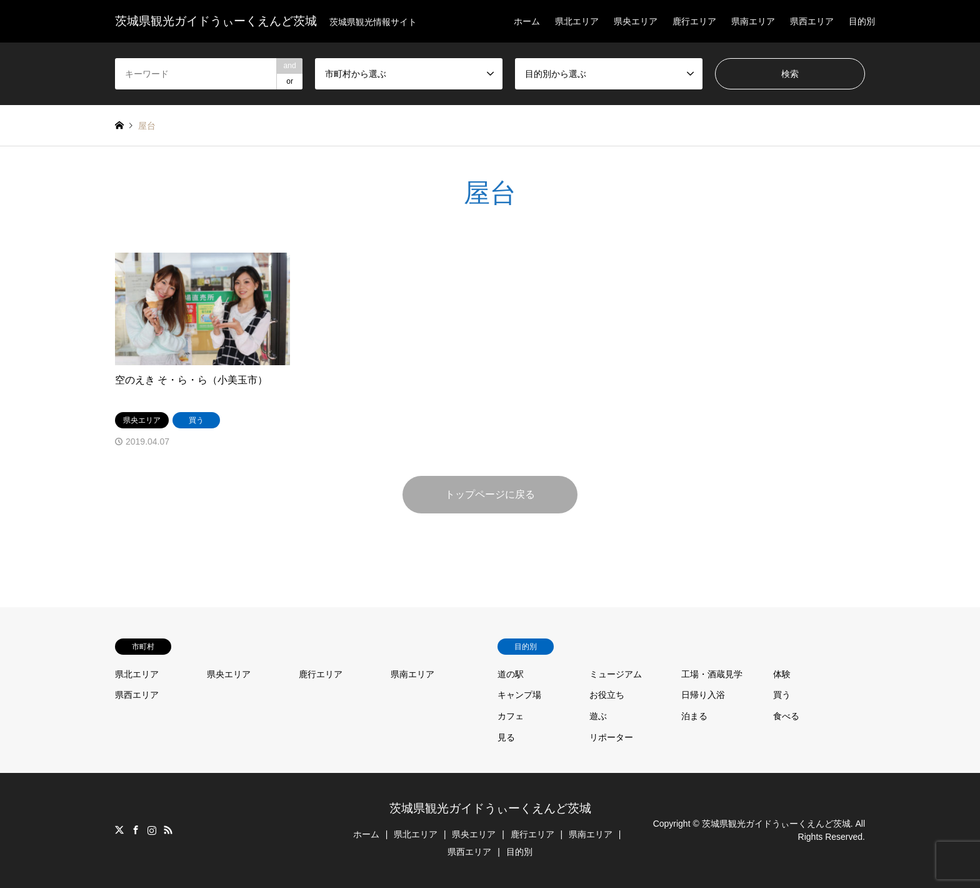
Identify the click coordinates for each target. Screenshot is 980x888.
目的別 (862, 21)
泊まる (694, 716)
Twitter (119, 829)
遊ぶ (598, 716)
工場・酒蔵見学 (711, 674)
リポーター (611, 737)
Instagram (152, 829)
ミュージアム (615, 674)
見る (506, 737)
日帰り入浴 (703, 695)
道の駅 (511, 674)
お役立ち (606, 695)
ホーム (527, 21)
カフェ (511, 716)
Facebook (135, 829)
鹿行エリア (694, 21)
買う (782, 695)
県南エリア (753, 21)
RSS (168, 829)
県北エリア (577, 21)
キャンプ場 (519, 695)
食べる (786, 716)
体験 (782, 674)
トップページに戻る (490, 494)
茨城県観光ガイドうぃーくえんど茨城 (490, 808)
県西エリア (812, 21)
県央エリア (636, 21)
